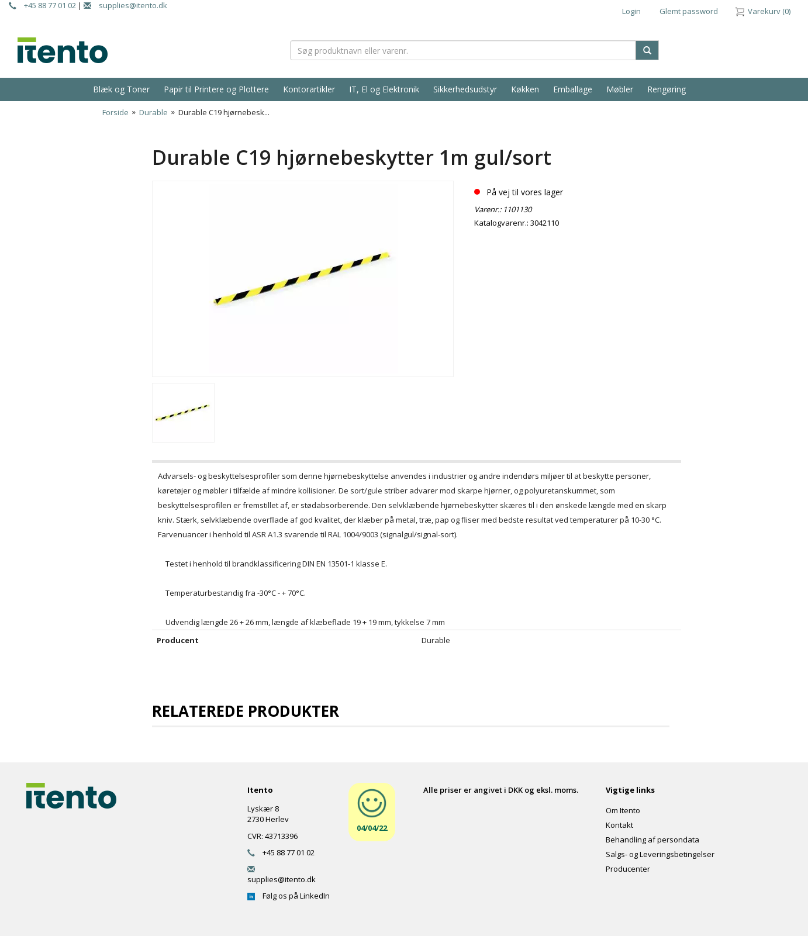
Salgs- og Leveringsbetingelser (660, 854)
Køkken (525, 89)
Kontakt (619, 825)
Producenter (628, 869)
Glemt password (688, 11)
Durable (153, 112)
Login (631, 11)
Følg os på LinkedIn (288, 895)
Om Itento (623, 810)
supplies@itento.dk (125, 5)
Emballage (572, 89)
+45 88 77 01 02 (42, 5)
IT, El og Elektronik (384, 89)
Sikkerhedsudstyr (465, 89)
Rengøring (666, 89)
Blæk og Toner (121, 89)
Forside (115, 112)
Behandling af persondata (652, 839)
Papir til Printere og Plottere (216, 89)
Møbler (619, 89)
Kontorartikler (309, 89)
